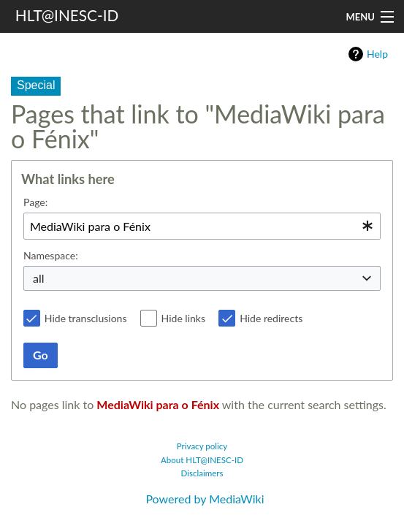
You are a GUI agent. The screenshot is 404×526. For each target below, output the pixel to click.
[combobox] (202, 226)
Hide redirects (271, 318)
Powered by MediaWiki (204, 499)
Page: (35, 202)
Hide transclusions (86, 318)
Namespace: (50, 255)
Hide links (183, 318)
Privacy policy (202, 446)
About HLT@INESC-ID (202, 460)
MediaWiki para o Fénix (157, 404)
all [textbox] (39, 278)
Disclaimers (202, 473)
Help (377, 53)
